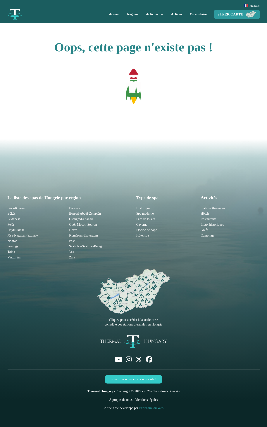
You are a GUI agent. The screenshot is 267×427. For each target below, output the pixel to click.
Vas (71, 252)
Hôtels (205, 213)
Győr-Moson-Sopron (83, 224)
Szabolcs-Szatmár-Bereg (85, 246)
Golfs (204, 230)
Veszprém (14, 257)
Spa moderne (145, 213)
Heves (73, 230)
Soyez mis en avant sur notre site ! (133, 379)
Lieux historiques (212, 224)
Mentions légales (146, 400)
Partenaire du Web (151, 408)
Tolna (11, 252)
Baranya (74, 208)
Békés (12, 213)
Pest (72, 241)
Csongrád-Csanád (81, 219)
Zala (72, 257)
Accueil (114, 14)
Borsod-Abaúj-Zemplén (85, 213)
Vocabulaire (198, 14)
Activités (152, 14)
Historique (143, 208)
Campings (207, 235)
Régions (132, 14)
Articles (176, 14)
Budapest (14, 219)
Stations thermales (213, 208)
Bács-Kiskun (16, 208)
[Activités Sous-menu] (161, 14)
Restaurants (208, 219)
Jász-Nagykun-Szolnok (23, 235)
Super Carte (237, 14)
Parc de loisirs (145, 219)
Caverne (141, 224)
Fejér (11, 224)
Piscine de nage (146, 230)
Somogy (13, 246)
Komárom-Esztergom (83, 235)
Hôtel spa (142, 235)
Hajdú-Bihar (16, 230)
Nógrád (13, 241)
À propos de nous (121, 400)
